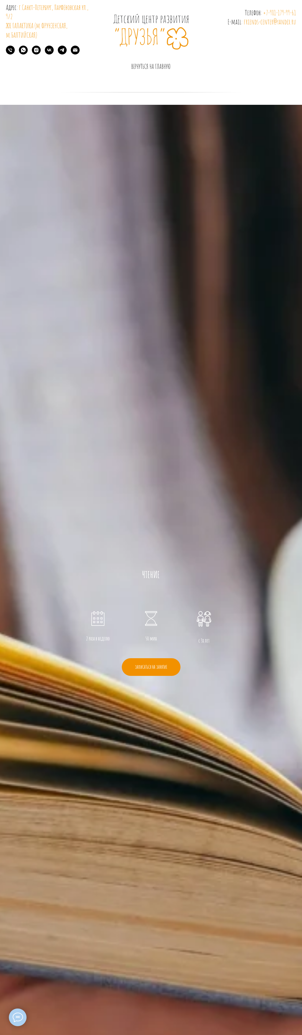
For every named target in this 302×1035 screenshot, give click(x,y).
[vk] (49, 52)
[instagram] (36, 52)
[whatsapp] (23, 52)
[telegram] (62, 52)
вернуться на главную (151, 66)
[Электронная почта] (75, 52)
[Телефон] (10, 52)
